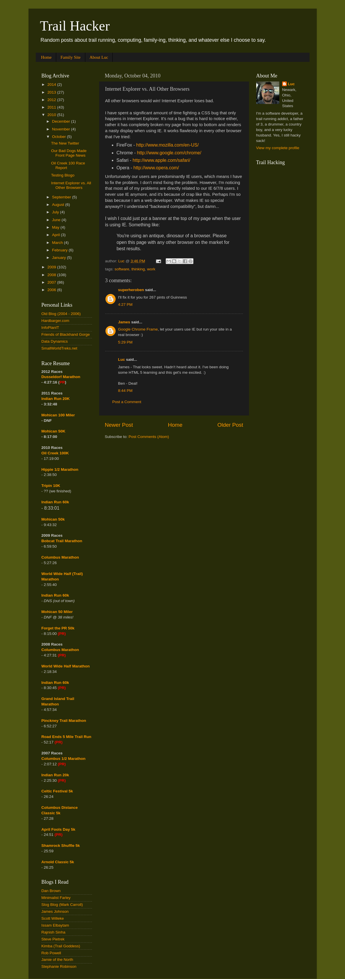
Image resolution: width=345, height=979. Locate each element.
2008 (52, 275)
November (61, 129)
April (56, 235)
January (59, 257)
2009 (52, 267)
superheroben (131, 290)
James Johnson (55, 911)
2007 (52, 282)
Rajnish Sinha (53, 932)
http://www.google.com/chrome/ (169, 152)
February (60, 250)
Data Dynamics (55, 341)
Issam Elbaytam (55, 925)
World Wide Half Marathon (66, 666)
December (61, 121)
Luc (121, 359)
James (124, 322)
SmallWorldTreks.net (60, 348)
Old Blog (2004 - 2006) (61, 314)
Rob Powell (51, 953)
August (58, 204)
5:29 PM (125, 342)
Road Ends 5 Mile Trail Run (66, 737)
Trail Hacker (75, 25)
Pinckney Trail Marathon (64, 720)
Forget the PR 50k (58, 628)
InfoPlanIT (50, 327)
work (151, 269)
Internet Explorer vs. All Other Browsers (71, 185)
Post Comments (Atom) (149, 437)
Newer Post (119, 425)
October (59, 136)
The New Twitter (65, 143)
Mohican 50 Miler (57, 612)
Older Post (230, 425)
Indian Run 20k (55, 775)
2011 (52, 107)
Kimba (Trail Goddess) (61, 946)
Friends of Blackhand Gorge (66, 334)
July (56, 212)
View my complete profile (277, 148)
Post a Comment (127, 402)
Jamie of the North (57, 959)
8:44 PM (125, 390)
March (58, 242)
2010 (52, 115)
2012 (52, 100)
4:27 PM (125, 304)
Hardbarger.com (55, 320)
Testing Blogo (62, 175)
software (122, 269)
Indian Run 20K (56, 398)
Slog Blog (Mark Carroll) (62, 904)
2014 (52, 84)
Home (46, 57)
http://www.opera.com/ (156, 167)
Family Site (71, 57)
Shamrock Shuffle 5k (61, 845)
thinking (138, 269)
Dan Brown (51, 891)
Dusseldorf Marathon (61, 377)
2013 (52, 92)
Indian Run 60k (55, 595)
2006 (52, 290)
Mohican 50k (53, 519)
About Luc (99, 57)
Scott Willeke (53, 918)
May (56, 227)
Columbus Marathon (60, 557)
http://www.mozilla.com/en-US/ (167, 145)
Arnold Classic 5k (58, 862)
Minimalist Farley (56, 897)
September (62, 197)
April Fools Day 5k (59, 829)
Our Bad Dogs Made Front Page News (68, 153)
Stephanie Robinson (59, 966)
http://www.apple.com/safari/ (161, 160)
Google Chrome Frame (138, 329)
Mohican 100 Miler (58, 415)
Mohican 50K (53, 431)
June (57, 220)
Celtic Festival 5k (57, 791)
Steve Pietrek (53, 939)
